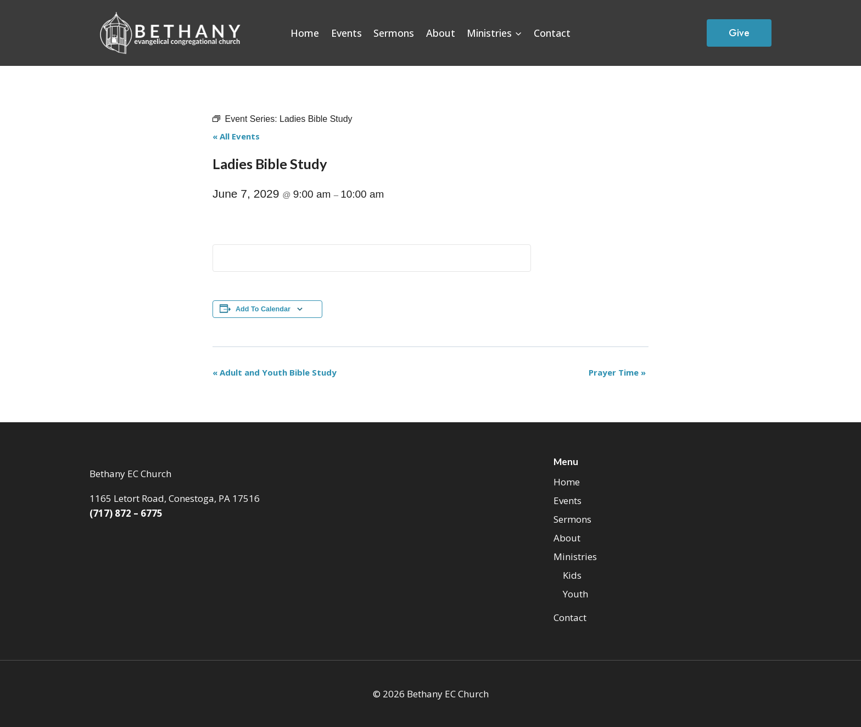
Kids (572, 575)
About (440, 33)
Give (739, 33)
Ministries (575, 556)
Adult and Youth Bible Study (275, 372)
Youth (575, 594)
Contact (552, 33)
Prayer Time (617, 372)
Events (346, 33)
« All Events (236, 136)
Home (304, 33)
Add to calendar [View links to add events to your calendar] (263, 309)
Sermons (393, 33)
